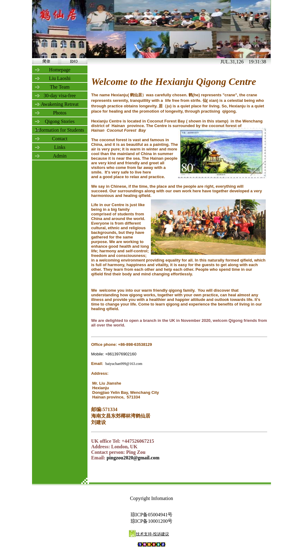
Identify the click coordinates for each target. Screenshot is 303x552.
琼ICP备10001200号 (152, 521)
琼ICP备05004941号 (152, 514)
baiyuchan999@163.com (123, 364)
